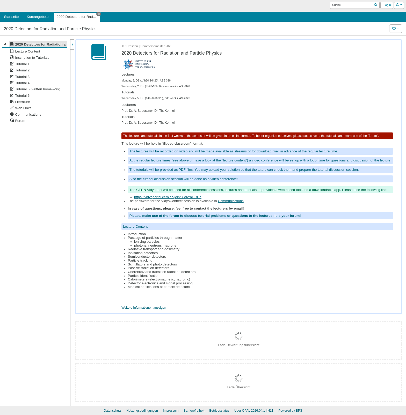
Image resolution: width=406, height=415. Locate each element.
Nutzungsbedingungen (142, 410)
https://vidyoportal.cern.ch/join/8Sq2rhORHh (167, 197)
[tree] (34, 82)
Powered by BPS (290, 410)
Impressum (170, 410)
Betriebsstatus (219, 410)
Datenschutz (112, 410)
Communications (231, 201)
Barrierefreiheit (194, 410)
